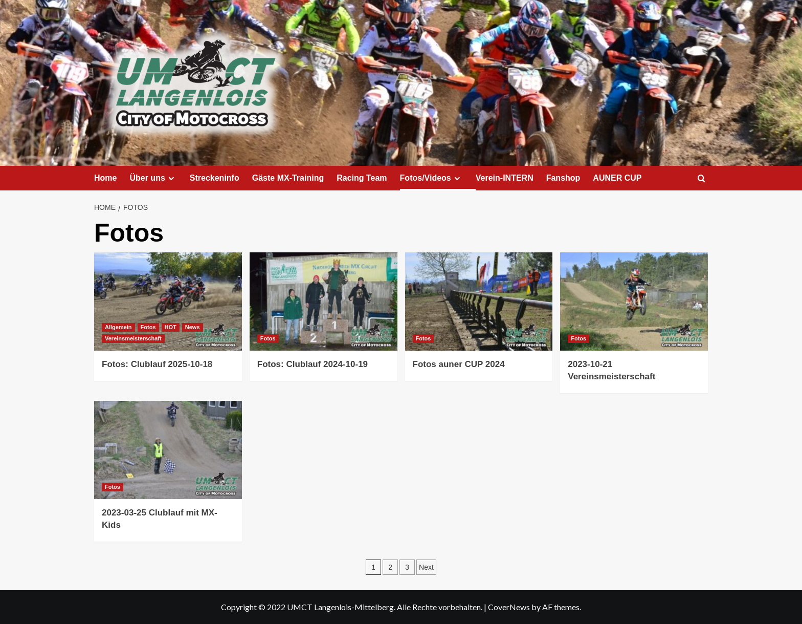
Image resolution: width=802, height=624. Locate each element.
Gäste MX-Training (288, 178)
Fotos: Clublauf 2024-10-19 (312, 364)
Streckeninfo (214, 178)
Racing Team (362, 178)
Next (426, 567)
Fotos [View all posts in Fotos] (148, 327)
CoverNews (509, 607)
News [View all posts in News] (192, 327)
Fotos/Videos (431, 178)
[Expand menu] (171, 178)
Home (105, 178)
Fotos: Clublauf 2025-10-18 (157, 364)
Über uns (152, 178)
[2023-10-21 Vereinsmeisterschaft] (634, 301)
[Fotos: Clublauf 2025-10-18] (168, 301)
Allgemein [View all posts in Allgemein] (118, 327)
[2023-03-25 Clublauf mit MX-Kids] (168, 450)
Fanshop (563, 178)
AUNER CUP (617, 178)
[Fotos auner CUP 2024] (479, 301)
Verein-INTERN (504, 178)
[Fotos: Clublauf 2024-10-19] (323, 301)
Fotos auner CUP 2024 (459, 364)
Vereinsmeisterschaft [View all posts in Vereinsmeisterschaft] (133, 338)
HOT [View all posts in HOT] (170, 327)
